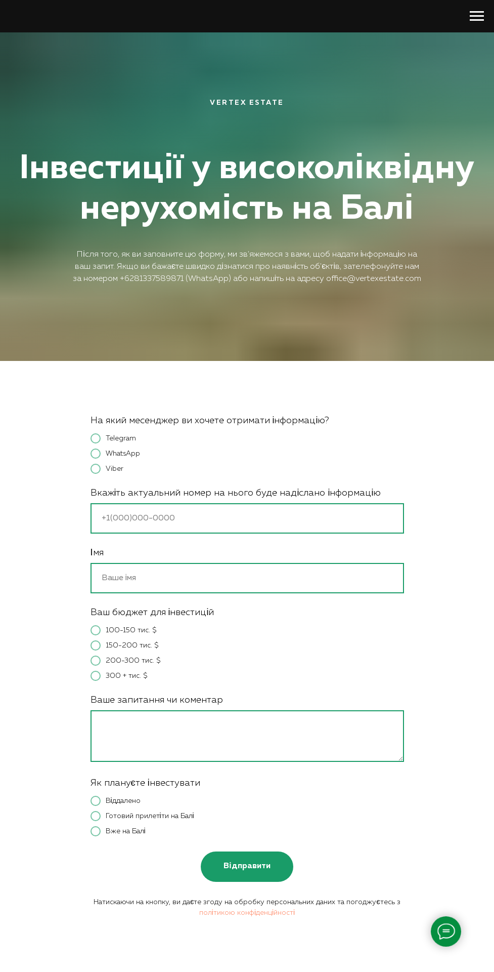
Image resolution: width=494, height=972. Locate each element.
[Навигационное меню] (477, 16)
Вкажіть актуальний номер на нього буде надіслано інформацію (236, 493)
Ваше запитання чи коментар (157, 700)
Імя (97, 552)
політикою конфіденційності (247, 912)
